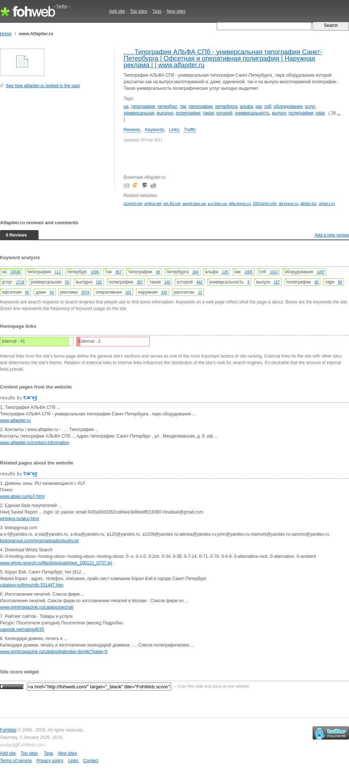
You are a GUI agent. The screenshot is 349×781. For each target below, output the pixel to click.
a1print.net (133, 203)
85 (316, 282)
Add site (117, 11)
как (259, 106)
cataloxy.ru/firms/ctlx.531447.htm (32, 585)
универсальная (139, 113)
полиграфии (301, 113)
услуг (310, 106)
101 (128, 292)
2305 (248, 272)
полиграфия (188, 113)
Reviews (132, 129)
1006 (95, 272)
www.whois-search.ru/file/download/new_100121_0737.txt (56, 562)
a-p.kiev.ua (217, 203)
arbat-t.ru (327, 203)
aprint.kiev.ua (193, 203)
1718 (20, 282)
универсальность (252, 113)
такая (208, 113)
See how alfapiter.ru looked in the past (43, 85)
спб (267, 106)
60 (27, 292)
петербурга (226, 106)
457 (119, 272)
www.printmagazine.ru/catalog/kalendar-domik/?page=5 (54, 651)
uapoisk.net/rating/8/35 (22, 629)
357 (140, 282)
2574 (85, 292)
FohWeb (8, 730)
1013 (274, 272)
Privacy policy (50, 760)
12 (200, 292)
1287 (321, 272)
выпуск (279, 113)
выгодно (165, 113)
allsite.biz (308, 203)
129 (225, 272)
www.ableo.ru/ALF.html (22, 496)
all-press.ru (288, 203)
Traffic (190, 129)
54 (52, 292)
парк (320, 113)
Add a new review (331, 235)
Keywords (154, 129)
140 (167, 282)
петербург (167, 106)
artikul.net (152, 203)
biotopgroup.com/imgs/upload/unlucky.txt (39, 540)
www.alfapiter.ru (15, 420)
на (126, 106)
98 (340, 282)
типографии (200, 106)
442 (199, 282)
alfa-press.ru (240, 203)
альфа (246, 106)
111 (58, 272)
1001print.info (265, 203)
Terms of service (16, 760)
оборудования (288, 106)
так (183, 106)
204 (195, 272)
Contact (90, 760)
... (339, 113)
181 (99, 282)
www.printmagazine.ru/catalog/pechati (36, 607)
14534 (15, 272)
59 (67, 282)
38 (158, 272)
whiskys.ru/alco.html (19, 518)
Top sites (138, 11)
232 (164, 292)
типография (143, 106)
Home (6, 33)
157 (277, 282)
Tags (156, 11)
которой (224, 113)
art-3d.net (172, 203)
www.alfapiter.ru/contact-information (34, 442)
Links (174, 129)
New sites (176, 11)
